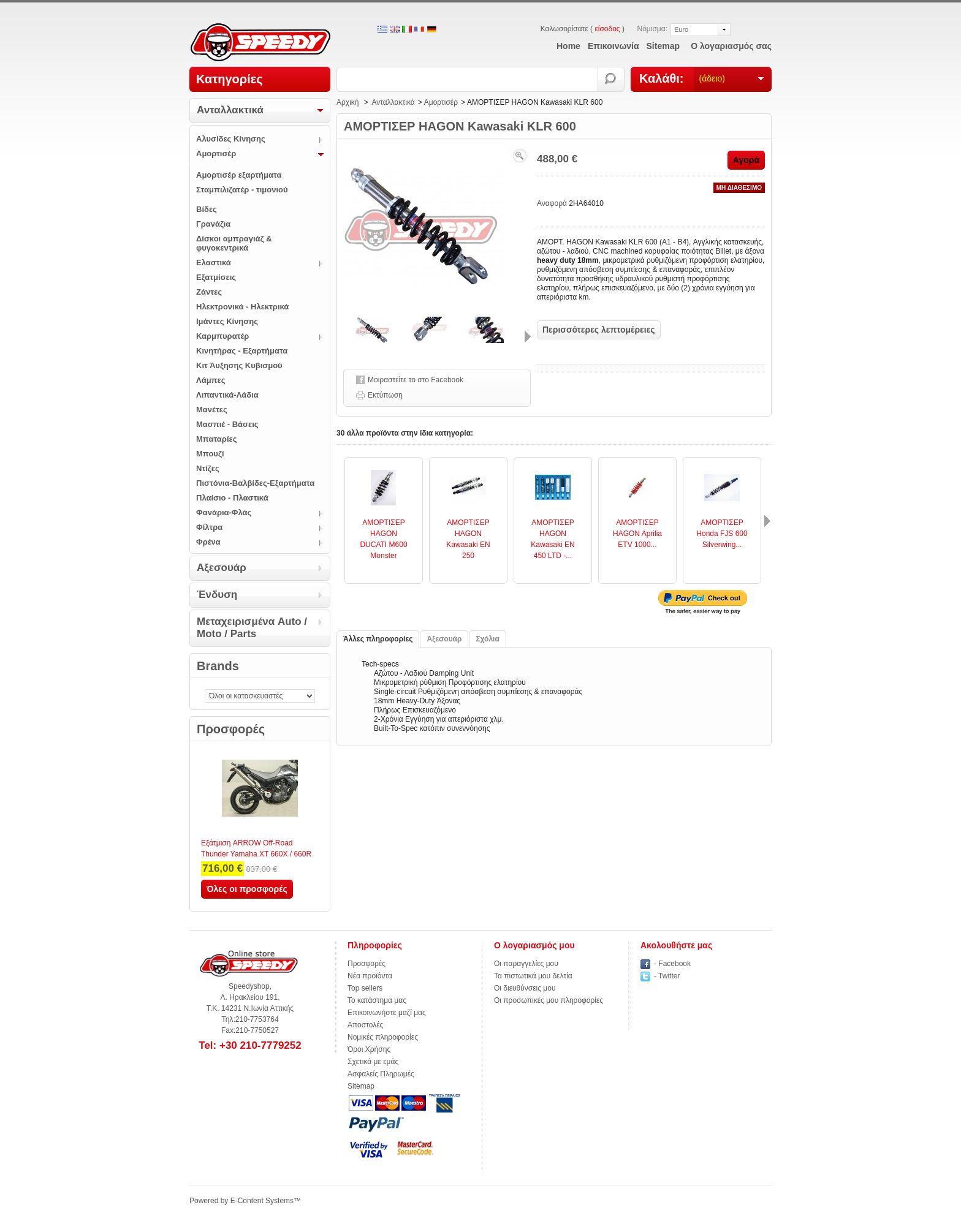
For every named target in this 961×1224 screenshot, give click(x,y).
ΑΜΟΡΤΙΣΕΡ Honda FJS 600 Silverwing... (721, 533)
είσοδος (607, 29)
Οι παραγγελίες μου (526, 963)
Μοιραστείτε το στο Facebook (415, 380)
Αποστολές (365, 1025)
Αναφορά (553, 203)
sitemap (663, 46)
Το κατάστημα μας (377, 1000)
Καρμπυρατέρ (222, 336)
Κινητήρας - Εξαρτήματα (241, 350)
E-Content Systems (262, 1200)
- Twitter (667, 976)
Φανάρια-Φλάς (223, 512)
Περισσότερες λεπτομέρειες (598, 329)
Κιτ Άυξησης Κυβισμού (239, 365)
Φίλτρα (209, 527)
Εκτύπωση (385, 395)
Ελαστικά (213, 262)
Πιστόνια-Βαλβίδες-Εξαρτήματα (255, 483)
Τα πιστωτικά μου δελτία (533, 976)
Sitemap (361, 1086)
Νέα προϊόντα (370, 976)
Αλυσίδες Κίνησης (230, 138)
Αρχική (347, 102)
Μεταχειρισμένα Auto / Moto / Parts (252, 628)
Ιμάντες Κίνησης (227, 321)
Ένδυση (217, 594)
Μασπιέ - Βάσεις (227, 424)
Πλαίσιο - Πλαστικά (232, 497)
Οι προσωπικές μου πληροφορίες (548, 1000)
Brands (218, 666)
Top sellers (365, 988)
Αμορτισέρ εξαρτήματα (238, 174)
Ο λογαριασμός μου (534, 945)
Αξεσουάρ (221, 567)
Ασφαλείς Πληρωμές (381, 1074)
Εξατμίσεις (216, 277)
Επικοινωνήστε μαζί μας (387, 1012)
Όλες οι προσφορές (247, 889)
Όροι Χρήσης (369, 1049)
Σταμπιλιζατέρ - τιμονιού (242, 189)
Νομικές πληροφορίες (383, 1037)
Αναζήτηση (611, 79)
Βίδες (206, 209)
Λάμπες (211, 380)
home (568, 46)
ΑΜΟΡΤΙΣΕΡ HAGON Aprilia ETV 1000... (637, 533)
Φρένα (208, 541)
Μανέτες (211, 409)
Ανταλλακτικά (230, 110)
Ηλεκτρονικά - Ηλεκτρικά (242, 306)
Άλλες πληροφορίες (377, 639)
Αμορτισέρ (216, 153)
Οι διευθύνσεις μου (525, 988)
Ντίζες (207, 468)
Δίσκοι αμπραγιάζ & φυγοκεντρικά (234, 243)
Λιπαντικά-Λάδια (227, 394)
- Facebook (672, 963)
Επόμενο (528, 336)
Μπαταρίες (216, 439)
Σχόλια (487, 639)
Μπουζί (210, 453)
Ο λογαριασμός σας (731, 46)
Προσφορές (231, 729)
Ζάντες (209, 292)
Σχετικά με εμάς (373, 1061)
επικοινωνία (613, 46)
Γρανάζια (213, 224)
